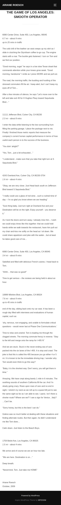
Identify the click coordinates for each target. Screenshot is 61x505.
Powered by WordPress (30, 496)
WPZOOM (42, 500)
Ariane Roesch (13, 5)
